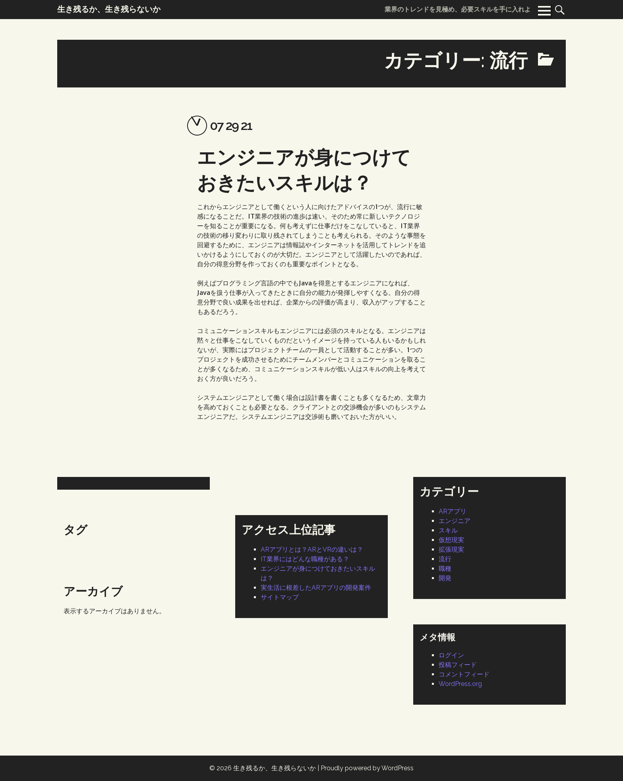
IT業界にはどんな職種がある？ (305, 559)
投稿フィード (458, 665)
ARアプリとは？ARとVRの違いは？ (312, 549)
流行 (445, 559)
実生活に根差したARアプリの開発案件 (316, 587)
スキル (448, 530)
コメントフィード (464, 674)
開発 (445, 578)
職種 (445, 568)
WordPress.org (460, 684)
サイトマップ (280, 597)
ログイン (451, 655)
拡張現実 (451, 549)
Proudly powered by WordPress (367, 768)
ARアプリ (452, 511)
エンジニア (454, 521)
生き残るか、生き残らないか (274, 768)
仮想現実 (451, 540)
